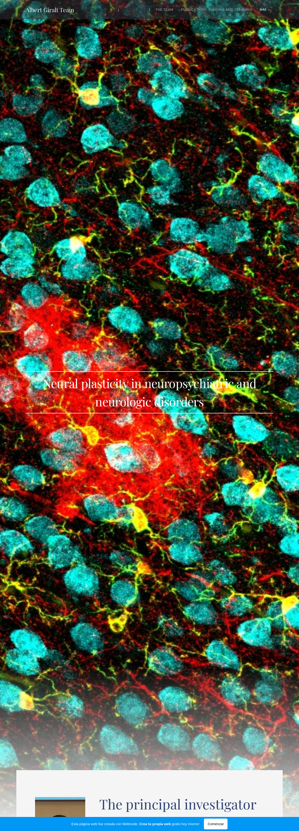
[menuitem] (116, 9)
